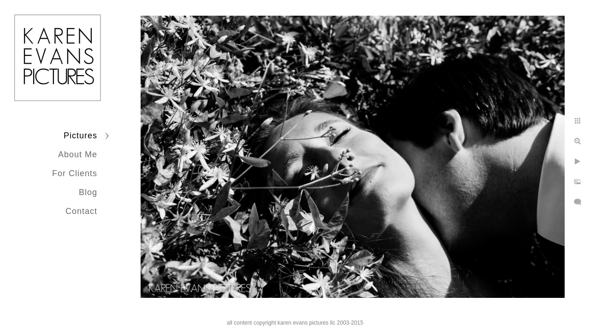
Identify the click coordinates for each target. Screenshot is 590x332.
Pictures (80, 135)
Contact (81, 211)
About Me (77, 154)
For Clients (74, 173)
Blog (88, 192)
